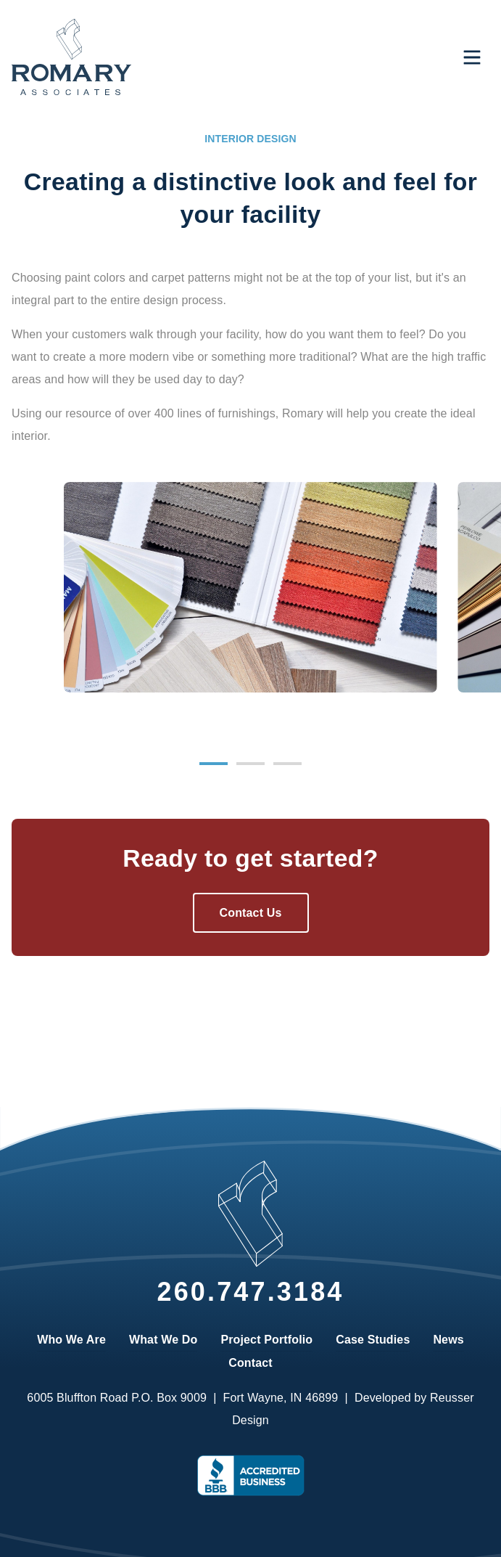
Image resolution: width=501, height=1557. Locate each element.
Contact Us (251, 913)
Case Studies (373, 1339)
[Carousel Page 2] (250, 763)
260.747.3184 (250, 1292)
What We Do (163, 1339)
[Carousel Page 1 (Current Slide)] (213, 763)
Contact (250, 1363)
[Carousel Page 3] (287, 763)
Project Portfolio (266, 1339)
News (448, 1339)
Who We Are (71, 1339)
